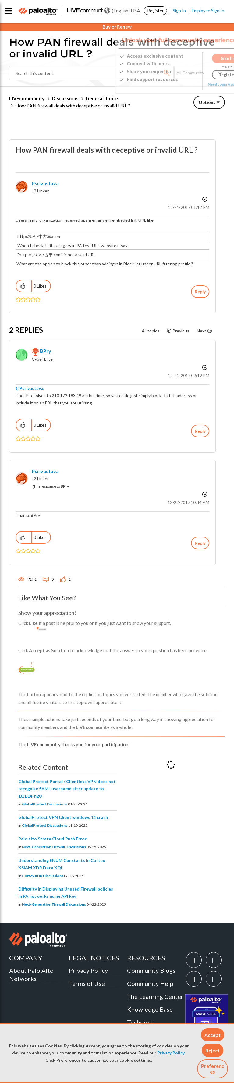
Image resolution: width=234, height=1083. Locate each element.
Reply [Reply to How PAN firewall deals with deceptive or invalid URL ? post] (200, 291)
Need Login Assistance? (197, 84)
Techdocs (140, 1022)
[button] (212, 1034)
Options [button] (207, 102)
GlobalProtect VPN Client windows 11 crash (63, 817)
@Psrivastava (29, 388)
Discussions (65, 98)
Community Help (150, 983)
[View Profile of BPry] (45, 351)
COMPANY (25, 958)
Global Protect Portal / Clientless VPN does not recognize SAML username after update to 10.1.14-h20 (67, 789)
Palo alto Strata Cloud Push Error (52, 838)
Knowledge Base (150, 1009)
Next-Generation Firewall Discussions (54, 847)
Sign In (179, 10)
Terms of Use (87, 983)
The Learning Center (155, 996)
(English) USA (122, 11)
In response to (53, 486)
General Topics (102, 98)
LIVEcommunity (27, 98)
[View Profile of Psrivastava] (45, 183)
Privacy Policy (170, 1053)
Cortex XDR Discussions (42, 876)
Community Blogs (151, 970)
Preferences (212, 1068)
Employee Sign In (208, 10)
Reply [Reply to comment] (200, 431)
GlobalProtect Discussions (44, 804)
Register (155, 10)
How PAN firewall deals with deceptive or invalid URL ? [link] (72, 105)
